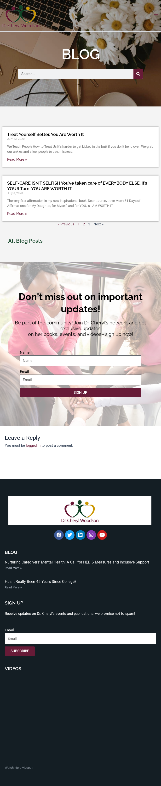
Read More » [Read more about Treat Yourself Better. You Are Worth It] (17, 159)
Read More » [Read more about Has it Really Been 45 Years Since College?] (13, 587)
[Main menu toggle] (156, 16)
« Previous (66, 224)
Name (24, 352)
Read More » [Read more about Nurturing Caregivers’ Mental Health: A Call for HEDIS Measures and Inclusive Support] (13, 568)
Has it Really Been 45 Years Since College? (40, 581)
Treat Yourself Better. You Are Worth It (45, 134)
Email (24, 372)
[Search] (138, 74)
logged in (33, 445)
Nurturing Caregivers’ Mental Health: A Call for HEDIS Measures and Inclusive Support (77, 562)
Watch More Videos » (19, 767)
